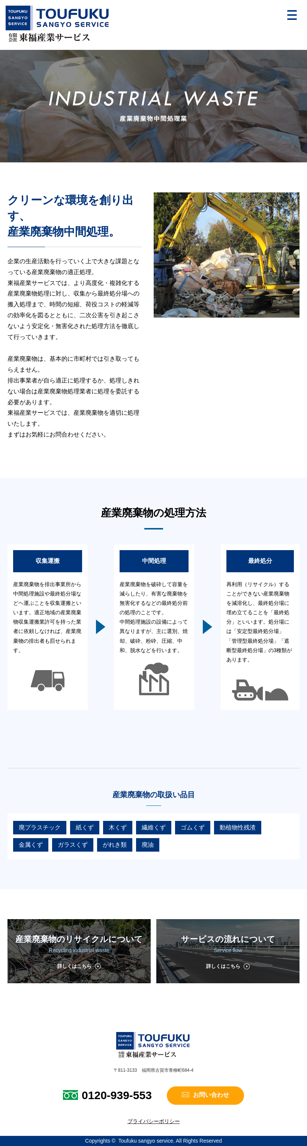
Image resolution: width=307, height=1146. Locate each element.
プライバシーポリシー (153, 1121)
